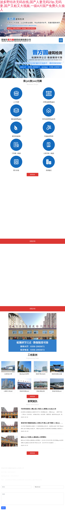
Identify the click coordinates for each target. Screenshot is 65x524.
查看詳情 (32, 241)
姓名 (3, 483)
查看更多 (32, 174)
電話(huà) (37, 483)
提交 (3, 508)
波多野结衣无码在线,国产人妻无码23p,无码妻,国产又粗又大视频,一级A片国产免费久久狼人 (32, 5)
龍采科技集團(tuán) (26, 514)
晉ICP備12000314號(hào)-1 (45, 514)
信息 (3, 491)
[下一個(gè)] (63, 24)
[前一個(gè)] (1, 24)
